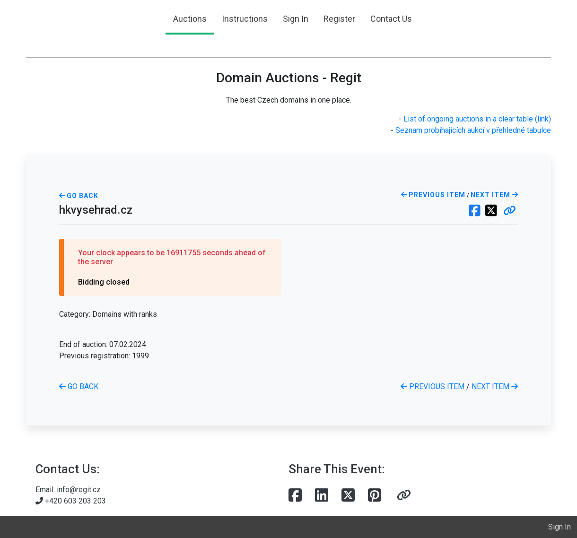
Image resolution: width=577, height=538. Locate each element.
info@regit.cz (79, 489)
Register (339, 19)
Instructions (245, 19)
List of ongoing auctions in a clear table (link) (477, 118)
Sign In (295, 19)
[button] (509, 211)
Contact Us (391, 19)
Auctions (190, 19)
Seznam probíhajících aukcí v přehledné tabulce (473, 130)
